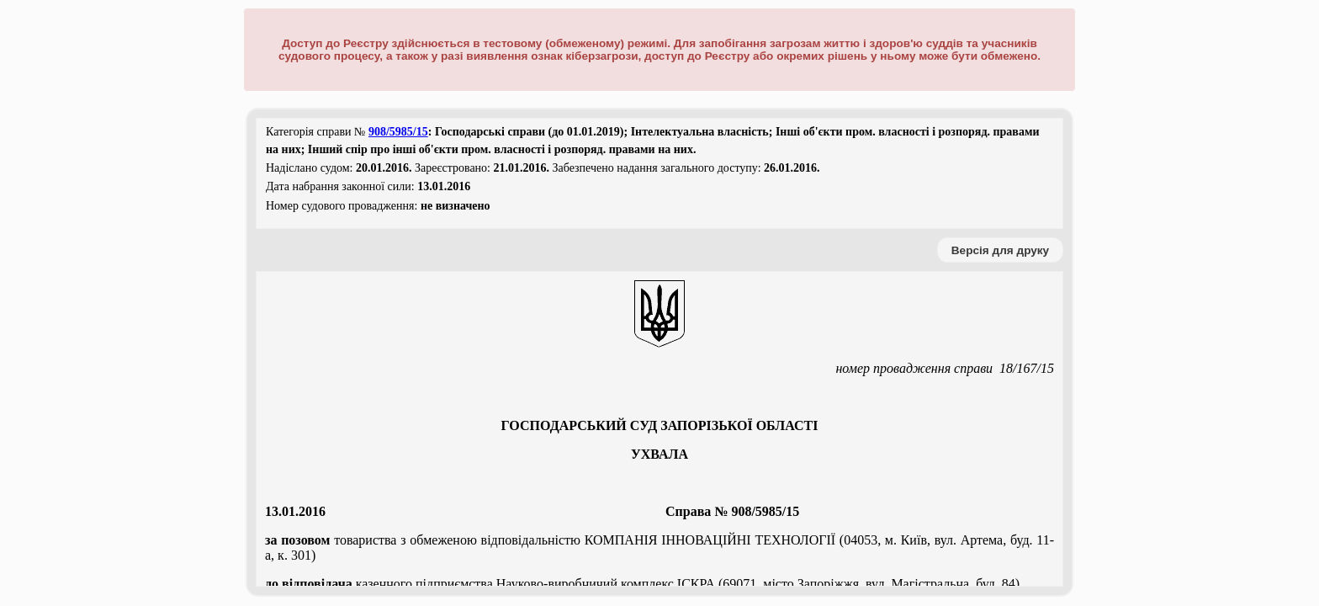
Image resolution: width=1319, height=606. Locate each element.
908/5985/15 (398, 131)
